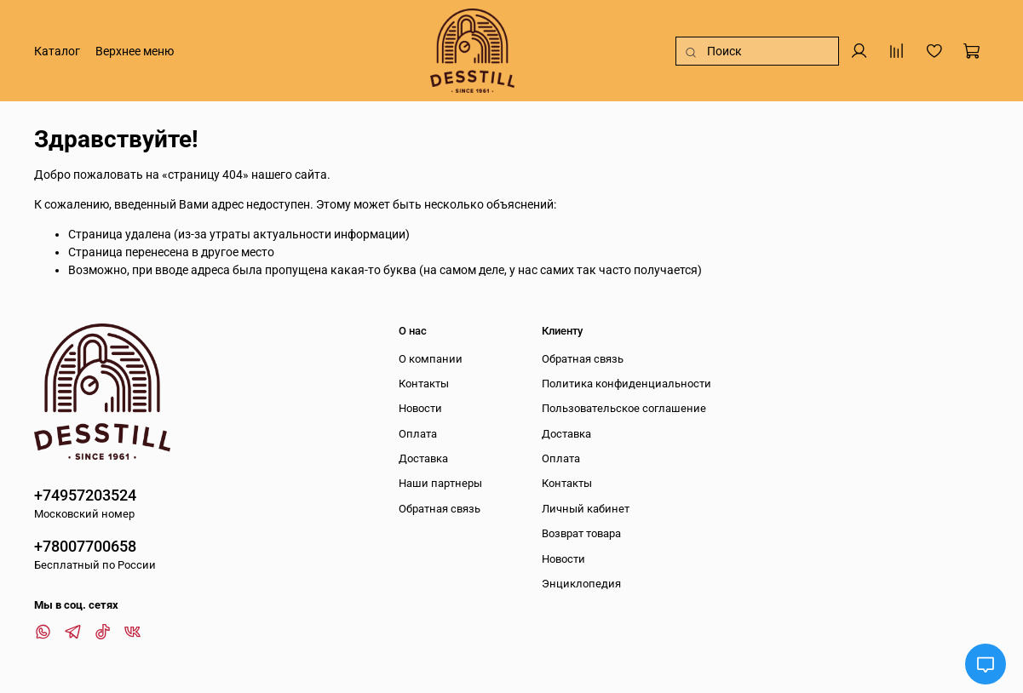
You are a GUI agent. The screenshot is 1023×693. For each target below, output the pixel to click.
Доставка (423, 458)
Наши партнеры (440, 483)
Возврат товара (581, 533)
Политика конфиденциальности (626, 383)
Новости (420, 408)
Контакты (424, 383)
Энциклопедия (581, 583)
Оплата (418, 433)
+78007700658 (85, 546)
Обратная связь (439, 508)
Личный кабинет (585, 508)
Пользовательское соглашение (624, 408)
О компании (431, 358)
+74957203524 (85, 495)
